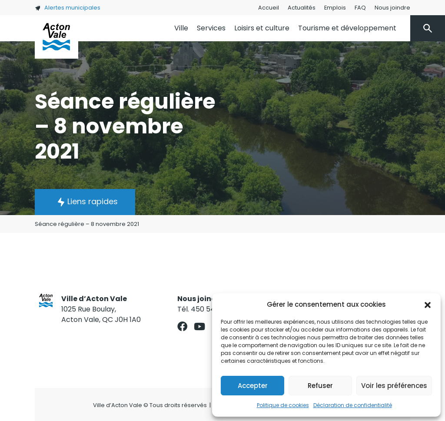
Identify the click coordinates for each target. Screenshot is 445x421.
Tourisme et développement (347, 28)
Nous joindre (392, 7)
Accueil (268, 7)
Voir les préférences (394, 385)
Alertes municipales (67, 7)
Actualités (301, 7)
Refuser (320, 385)
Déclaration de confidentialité (352, 405)
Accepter (253, 385)
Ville (181, 28)
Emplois (335, 7)
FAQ (360, 7)
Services (211, 28)
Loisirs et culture (261, 28)
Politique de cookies (283, 405)
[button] (427, 304)
